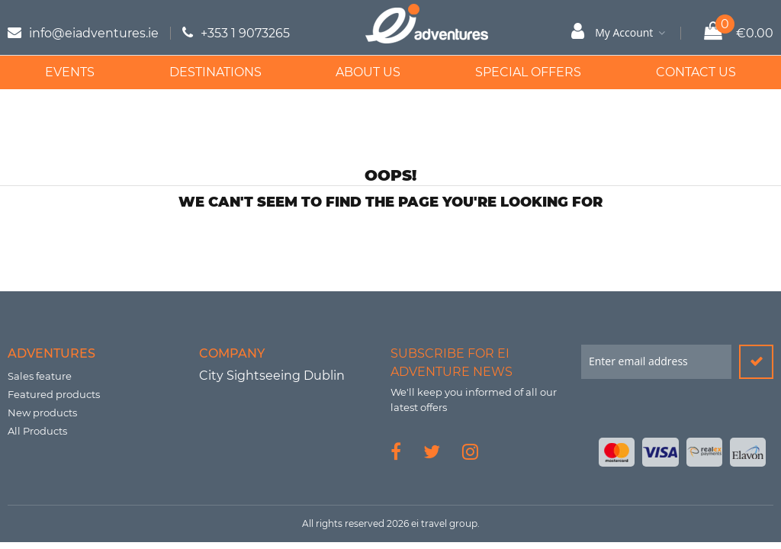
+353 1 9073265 (245, 33)
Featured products (54, 394)
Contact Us (696, 72)
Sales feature (40, 376)
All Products (37, 431)
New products (42, 412)
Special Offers (528, 72)
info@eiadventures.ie (94, 33)
